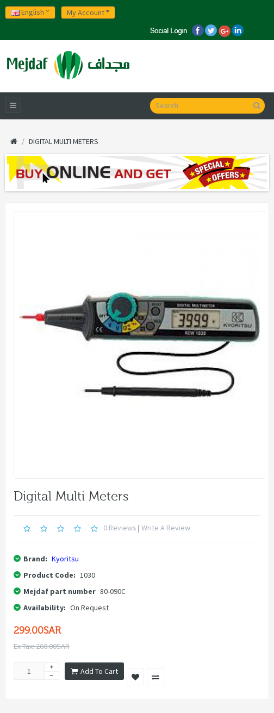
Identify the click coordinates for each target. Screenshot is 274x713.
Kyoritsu (65, 559)
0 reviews (119, 528)
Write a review (165, 528)
